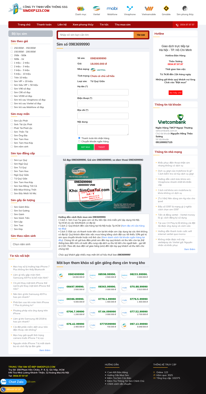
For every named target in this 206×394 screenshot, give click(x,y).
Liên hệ (62, 24)
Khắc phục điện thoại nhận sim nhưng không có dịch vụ (174, 164)
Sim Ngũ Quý (21, 163)
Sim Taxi (18, 225)
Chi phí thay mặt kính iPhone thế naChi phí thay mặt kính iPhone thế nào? (31, 286)
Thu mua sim (123, 24)
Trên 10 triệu (20, 77)
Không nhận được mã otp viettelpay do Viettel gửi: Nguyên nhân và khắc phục (175, 242)
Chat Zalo (11, 382)
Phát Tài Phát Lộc (23, 128)
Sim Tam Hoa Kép (23, 142)
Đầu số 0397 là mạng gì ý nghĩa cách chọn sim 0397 (175, 208)
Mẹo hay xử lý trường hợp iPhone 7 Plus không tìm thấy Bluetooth (31, 268)
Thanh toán (44, 24)
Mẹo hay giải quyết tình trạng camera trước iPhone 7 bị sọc (28, 336)
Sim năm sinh (21, 146)
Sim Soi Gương (21, 210)
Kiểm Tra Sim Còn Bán (119, 378)
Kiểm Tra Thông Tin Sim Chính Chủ (125, 381)
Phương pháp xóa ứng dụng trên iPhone (30, 312)
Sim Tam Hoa (21, 139)
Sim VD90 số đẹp (23, 96)
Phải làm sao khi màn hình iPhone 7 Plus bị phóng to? (31, 304)
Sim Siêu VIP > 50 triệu (26, 84)
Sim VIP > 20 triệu (23, 81)
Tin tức (104, 24)
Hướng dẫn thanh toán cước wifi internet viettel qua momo (175, 233)
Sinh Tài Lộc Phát (23, 124)
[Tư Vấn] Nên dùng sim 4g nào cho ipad (176, 200)
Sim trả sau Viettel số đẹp (27, 103)
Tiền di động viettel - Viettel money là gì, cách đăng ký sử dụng (176, 216)
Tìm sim (141, 35)
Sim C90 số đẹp (22, 92)
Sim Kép (18, 229)
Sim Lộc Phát (21, 120)
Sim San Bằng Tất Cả (25, 186)
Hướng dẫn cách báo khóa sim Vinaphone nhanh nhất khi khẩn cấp (174, 182)
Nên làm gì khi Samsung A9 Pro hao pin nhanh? (30, 295)
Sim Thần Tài (21, 131)
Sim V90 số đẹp (22, 88)
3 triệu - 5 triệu (21, 70)
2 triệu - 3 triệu (21, 66)
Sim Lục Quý (20, 160)
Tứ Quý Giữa (20, 178)
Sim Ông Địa (20, 135)
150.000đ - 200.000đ (25, 51)
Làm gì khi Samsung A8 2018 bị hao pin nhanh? (30, 320)
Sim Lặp (18, 221)
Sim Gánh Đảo (21, 206)
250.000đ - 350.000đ (25, 47)
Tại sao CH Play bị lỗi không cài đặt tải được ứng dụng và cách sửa (176, 224)
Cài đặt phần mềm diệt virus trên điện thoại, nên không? (30, 328)
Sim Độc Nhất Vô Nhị (25, 193)
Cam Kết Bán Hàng (117, 372)
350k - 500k (20, 55)
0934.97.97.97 (185, 25)
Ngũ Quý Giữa (21, 174)
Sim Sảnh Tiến (21, 218)
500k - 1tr (19, 59)
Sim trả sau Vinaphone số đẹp (30, 99)
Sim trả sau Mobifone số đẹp (29, 107)
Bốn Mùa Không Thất (25, 189)
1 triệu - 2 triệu (21, 62)
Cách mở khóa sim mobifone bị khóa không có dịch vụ (174, 192)
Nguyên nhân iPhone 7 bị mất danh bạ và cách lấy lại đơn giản (31, 345)
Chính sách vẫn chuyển (119, 383)
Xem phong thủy (83, 24)
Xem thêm (44, 350)
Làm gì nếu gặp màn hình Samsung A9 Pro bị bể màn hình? (30, 276)
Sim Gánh (19, 214)
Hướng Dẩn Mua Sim (118, 375)
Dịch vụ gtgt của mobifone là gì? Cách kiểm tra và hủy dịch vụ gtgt (176, 172)
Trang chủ (24, 24)
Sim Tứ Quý (20, 167)
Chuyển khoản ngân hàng (93, 141)
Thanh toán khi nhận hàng (93, 138)
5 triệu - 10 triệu (22, 73)
